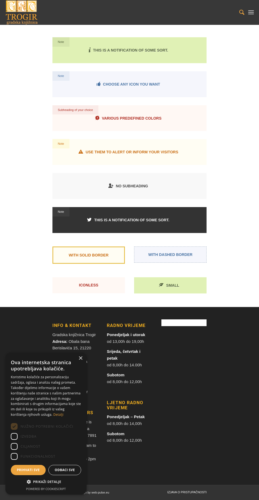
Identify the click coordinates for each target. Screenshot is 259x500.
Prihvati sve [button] (28, 470)
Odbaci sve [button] (65, 470)
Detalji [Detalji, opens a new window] (58, 414)
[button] (46, 482)
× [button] (80, 358)
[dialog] (46, 424)
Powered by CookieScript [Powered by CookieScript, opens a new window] (46, 489)
